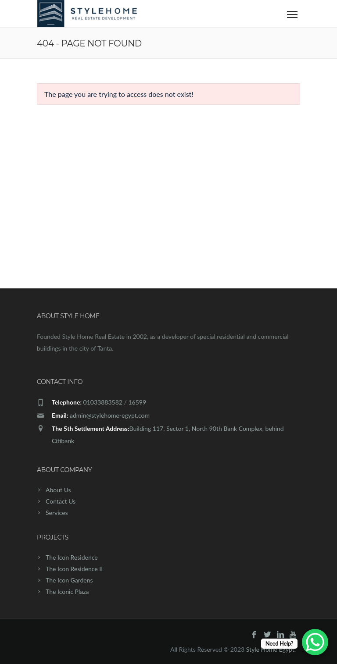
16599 (137, 402)
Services (57, 512)
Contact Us (60, 501)
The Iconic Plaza (67, 591)
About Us (58, 490)
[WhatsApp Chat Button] (315, 642)
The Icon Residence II (74, 568)
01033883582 (102, 402)
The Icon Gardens (69, 580)
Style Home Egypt (270, 649)
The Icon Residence (72, 557)
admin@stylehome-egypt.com (110, 415)
